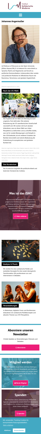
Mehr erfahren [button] (8, 425)
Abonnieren (21, 348)
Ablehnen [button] (7, 430)
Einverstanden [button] (19, 430)
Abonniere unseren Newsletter (20, 332)
